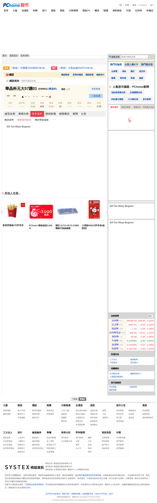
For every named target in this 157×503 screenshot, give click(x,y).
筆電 (134, 5)
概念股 (64, 421)
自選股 (25, 10)
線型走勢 (10, 113)
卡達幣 (115, 340)
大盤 (15, 10)
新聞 (127, 5)
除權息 (149, 10)
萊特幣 (115, 336)
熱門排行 (105, 445)
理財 (90, 452)
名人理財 (50, 441)
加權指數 (6, 410)
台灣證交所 (114, 374)
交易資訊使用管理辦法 (34, 484)
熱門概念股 (147, 64)
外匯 (128, 10)
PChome (143, 5)
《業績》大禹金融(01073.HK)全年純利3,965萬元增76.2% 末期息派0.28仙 (77, 68)
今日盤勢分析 (66, 441)
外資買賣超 (7, 441)
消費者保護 (75, 494)
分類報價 (73, 10)
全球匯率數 (121, 438)
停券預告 (120, 414)
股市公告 (121, 405)
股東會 (131, 417)
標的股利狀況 (24, 120)
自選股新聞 (80, 425)
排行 (44, 10)
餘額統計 (36, 438)
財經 (90, 448)
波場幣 (115, 344)
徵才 (111, 494)
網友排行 (21, 452)
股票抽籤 (120, 421)
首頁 (6, 10)
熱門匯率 (120, 441)
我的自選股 (125, 107)
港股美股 (117, 10)
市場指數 (21, 417)
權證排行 (100, 75)
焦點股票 (105, 448)
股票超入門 (51, 445)
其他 (90, 445)
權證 (96, 10)
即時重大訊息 (148, 107)
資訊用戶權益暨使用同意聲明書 (88, 475)
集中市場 (21, 410)
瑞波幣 (115, 328)
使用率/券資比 (38, 448)
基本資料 (37, 113)
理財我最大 (51, 448)
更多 (150, 316)
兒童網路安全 (87, 494)
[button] (107, 212)
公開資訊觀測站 (116, 377)
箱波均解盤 (51, 438)
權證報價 (65, 75)
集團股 (64, 417)
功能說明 (133, 387)
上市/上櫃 (65, 410)
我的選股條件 (147, 417)
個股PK (86, 10)
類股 (62, 10)
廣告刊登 (65, 494)
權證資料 (9, 120)
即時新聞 (80, 432)
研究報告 (65, 438)
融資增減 (36, 441)
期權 (105, 10)
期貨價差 (50, 414)
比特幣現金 (115, 332)
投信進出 (134, 362)
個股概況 (64, 113)
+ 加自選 (95, 96)
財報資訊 (79, 421)
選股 (53, 10)
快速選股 (146, 410)
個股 (92, 405)
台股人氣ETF (131, 64)
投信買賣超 (7, 445)
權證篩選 (90, 75)
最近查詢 (114, 107)
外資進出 (113, 362)
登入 (152, 5)
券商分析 (65, 432)
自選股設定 (80, 417)
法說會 (131, 414)
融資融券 (134, 359)
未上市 (78, 448)
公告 (83, 113)
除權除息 (132, 410)
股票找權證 (78, 75)
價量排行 (137, 107)
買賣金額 (6, 438)
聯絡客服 (113, 390)
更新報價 (96, 89)
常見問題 (113, 387)
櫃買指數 (6, 414)
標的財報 (51, 113)
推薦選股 (146, 414)
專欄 (49, 432)
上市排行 (21, 438)
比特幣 (138, 10)
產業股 (64, 414)
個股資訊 (14, 55)
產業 (77, 445)
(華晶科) (52, 88)
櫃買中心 (21, 414)
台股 (77, 441)
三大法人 (113, 359)
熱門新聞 (79, 438)
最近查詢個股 (81, 410)
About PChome (101, 494)
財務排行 (21, 445)
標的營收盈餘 (42, 120)
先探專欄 (50, 452)
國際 (90, 438)
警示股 (119, 417)
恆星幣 (115, 348)
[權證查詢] (36, 81)
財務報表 (94, 421)
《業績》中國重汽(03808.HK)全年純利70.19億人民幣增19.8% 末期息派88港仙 (29, 68)
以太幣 (115, 324)
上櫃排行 (21, 441)
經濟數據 (120, 448)
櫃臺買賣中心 (136, 374)
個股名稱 (115, 57)
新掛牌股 (120, 410)
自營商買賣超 (8, 448)
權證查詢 (12, 81)
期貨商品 (50, 410)
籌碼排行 (21, 448)
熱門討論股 (116, 64)
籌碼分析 (23, 113)
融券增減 (36, 445)
